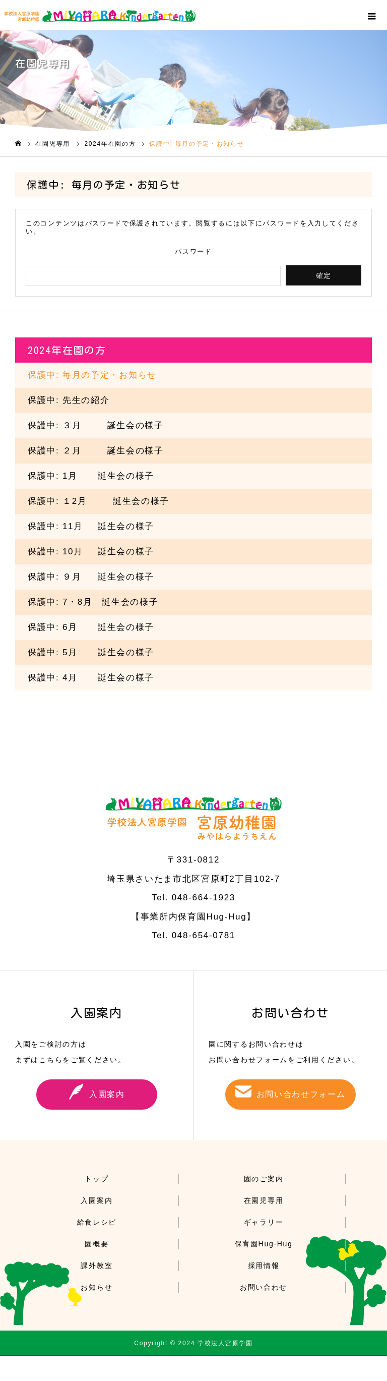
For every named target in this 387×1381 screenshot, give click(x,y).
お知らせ (96, 1287)
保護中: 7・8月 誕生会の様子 (93, 602)
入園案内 (107, 1094)
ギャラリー (264, 1222)
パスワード (193, 251)
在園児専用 (264, 1200)
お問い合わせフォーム (301, 1094)
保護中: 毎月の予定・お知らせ (92, 375)
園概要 (96, 1244)
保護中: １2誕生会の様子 (98, 501)
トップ (96, 1179)
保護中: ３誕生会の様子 (96, 425)
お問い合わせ (263, 1287)
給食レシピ (97, 1222)
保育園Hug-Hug (264, 1244)
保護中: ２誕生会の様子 (96, 451)
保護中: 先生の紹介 (68, 400)
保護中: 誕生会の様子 (91, 476)
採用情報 (264, 1265)
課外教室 (96, 1265)
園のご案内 (264, 1179)
